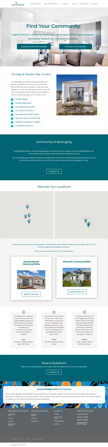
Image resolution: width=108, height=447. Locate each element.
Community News (58, 417)
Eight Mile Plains (11, 424)
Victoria (65, 4)
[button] (29, 222)
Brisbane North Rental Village (82, 423)
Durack (10, 418)
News (74, 4)
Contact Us (54, 171)
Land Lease (83, 4)
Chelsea (34, 418)
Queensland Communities (34, 46)
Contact (94, 4)
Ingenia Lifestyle (82, 420)
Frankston (34, 421)
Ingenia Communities (37, 439)
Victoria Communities (75, 46)
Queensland (34, 4)
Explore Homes (31, 294)
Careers (56, 424)
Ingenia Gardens (82, 414)
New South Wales (51, 4)
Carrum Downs (33, 414)
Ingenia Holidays (82, 417)
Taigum (10, 421)
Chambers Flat (11, 414)
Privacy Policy (58, 421)
